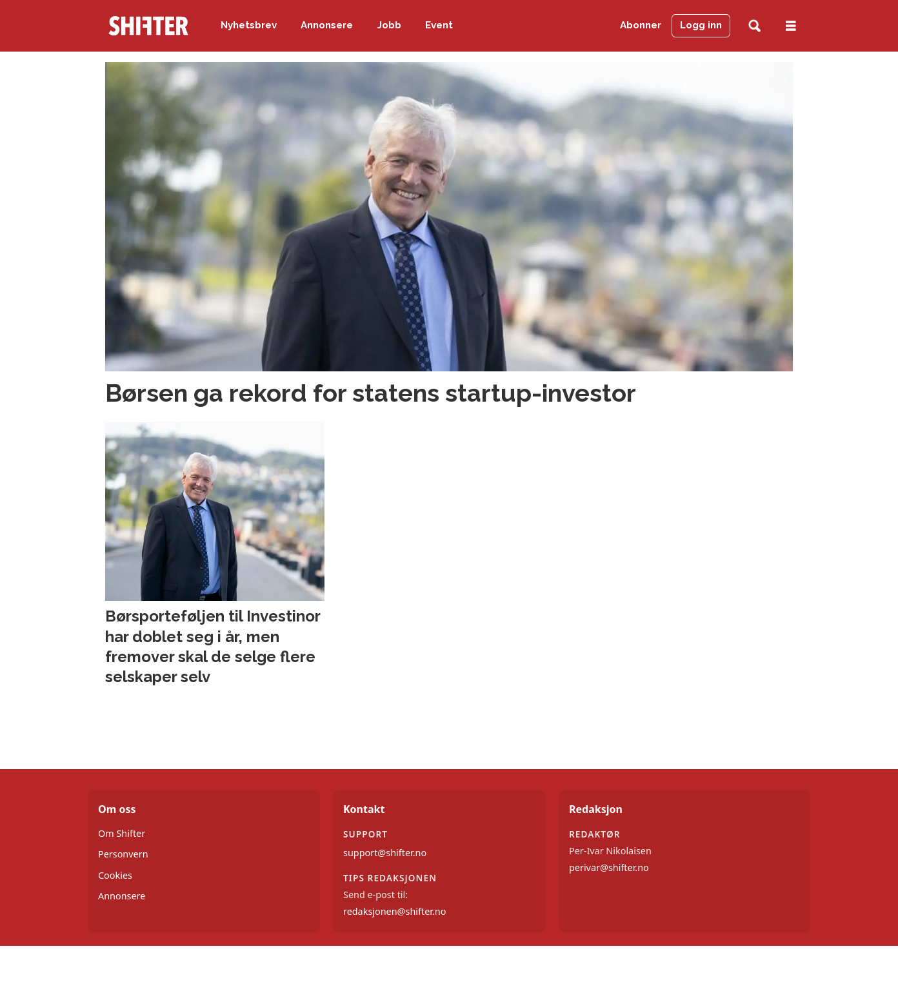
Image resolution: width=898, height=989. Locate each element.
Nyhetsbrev (249, 25)
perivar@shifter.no (609, 867)
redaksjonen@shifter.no (394, 911)
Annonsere (327, 25)
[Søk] (754, 26)
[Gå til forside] (148, 25)
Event (439, 25)
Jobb (389, 25)
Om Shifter (121, 833)
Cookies (115, 875)
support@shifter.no (384, 853)
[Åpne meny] (791, 26)
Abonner (640, 25)
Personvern (123, 854)
